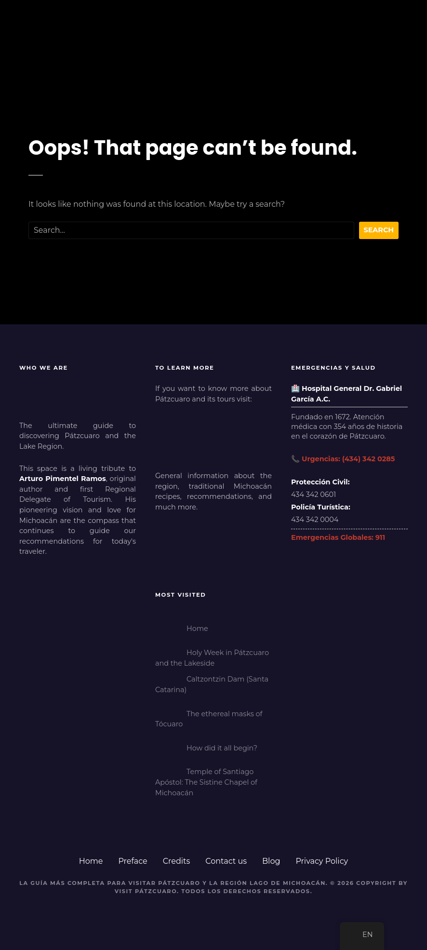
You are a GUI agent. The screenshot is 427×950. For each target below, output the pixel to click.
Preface (132, 861)
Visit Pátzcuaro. (147, 891)
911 (380, 537)
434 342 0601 (313, 494)
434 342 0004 (314, 519)
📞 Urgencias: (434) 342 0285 (343, 459)
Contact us (226, 861)
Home (91, 861)
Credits (176, 861)
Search (379, 230)
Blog (271, 861)
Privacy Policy (321, 861)
